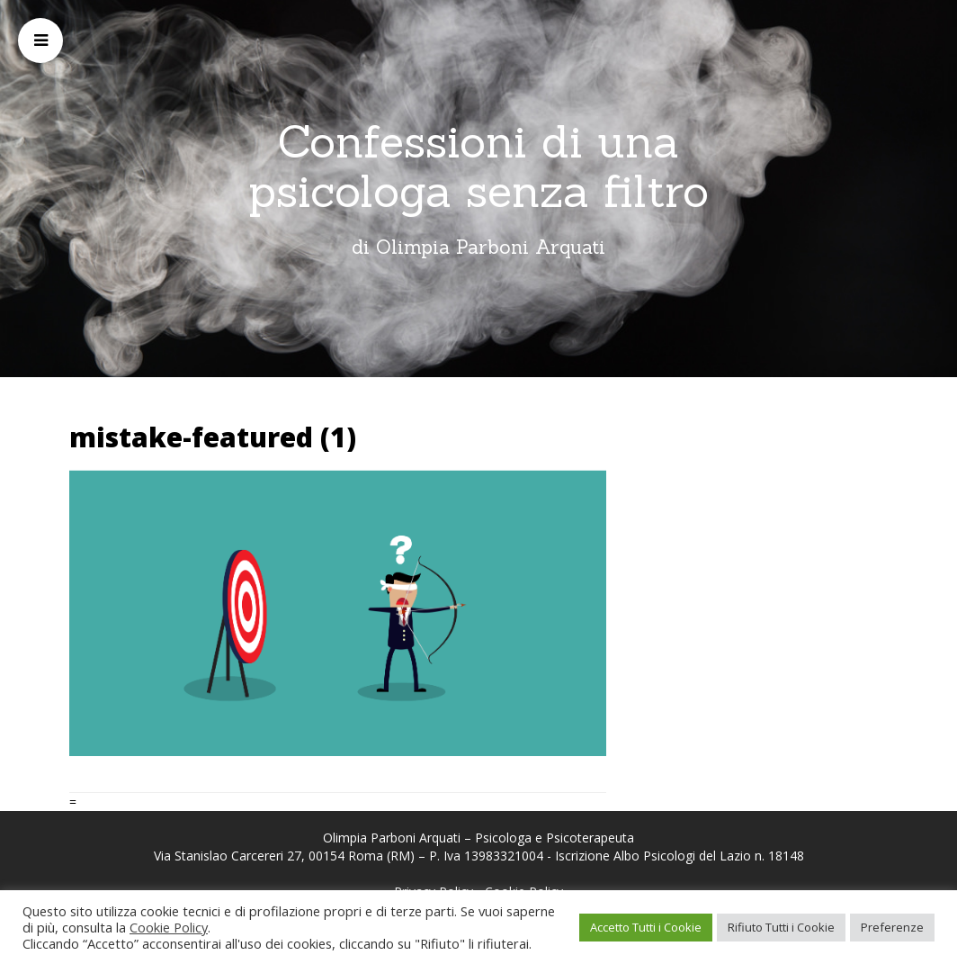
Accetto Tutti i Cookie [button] (646, 927)
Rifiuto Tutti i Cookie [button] (781, 927)
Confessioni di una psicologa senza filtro (478, 166)
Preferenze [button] (892, 927)
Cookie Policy (169, 927)
